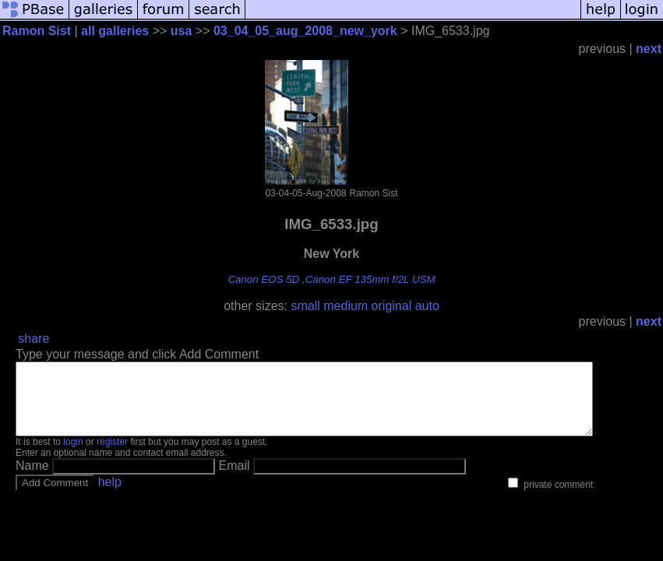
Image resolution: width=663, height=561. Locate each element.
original (392, 305)
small (305, 305)
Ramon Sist (36, 30)
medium (345, 305)
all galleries (115, 30)
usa (181, 30)
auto (427, 305)
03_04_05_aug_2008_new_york (305, 30)
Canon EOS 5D (263, 279)
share (33, 338)
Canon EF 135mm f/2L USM (370, 279)
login (73, 455)
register (112, 455)
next (648, 48)
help (110, 496)
